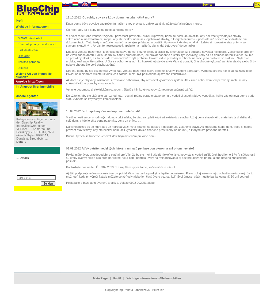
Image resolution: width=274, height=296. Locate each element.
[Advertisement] (137, 231)
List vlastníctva (28, 50)
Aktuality (24, 56)
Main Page (100, 278)
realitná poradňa (29, 61)
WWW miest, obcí (30, 38)
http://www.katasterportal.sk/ (181, 42)
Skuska (23, 67)
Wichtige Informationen (143, 278)
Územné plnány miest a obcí (37, 44)
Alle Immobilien (170, 278)
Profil (117, 278)
